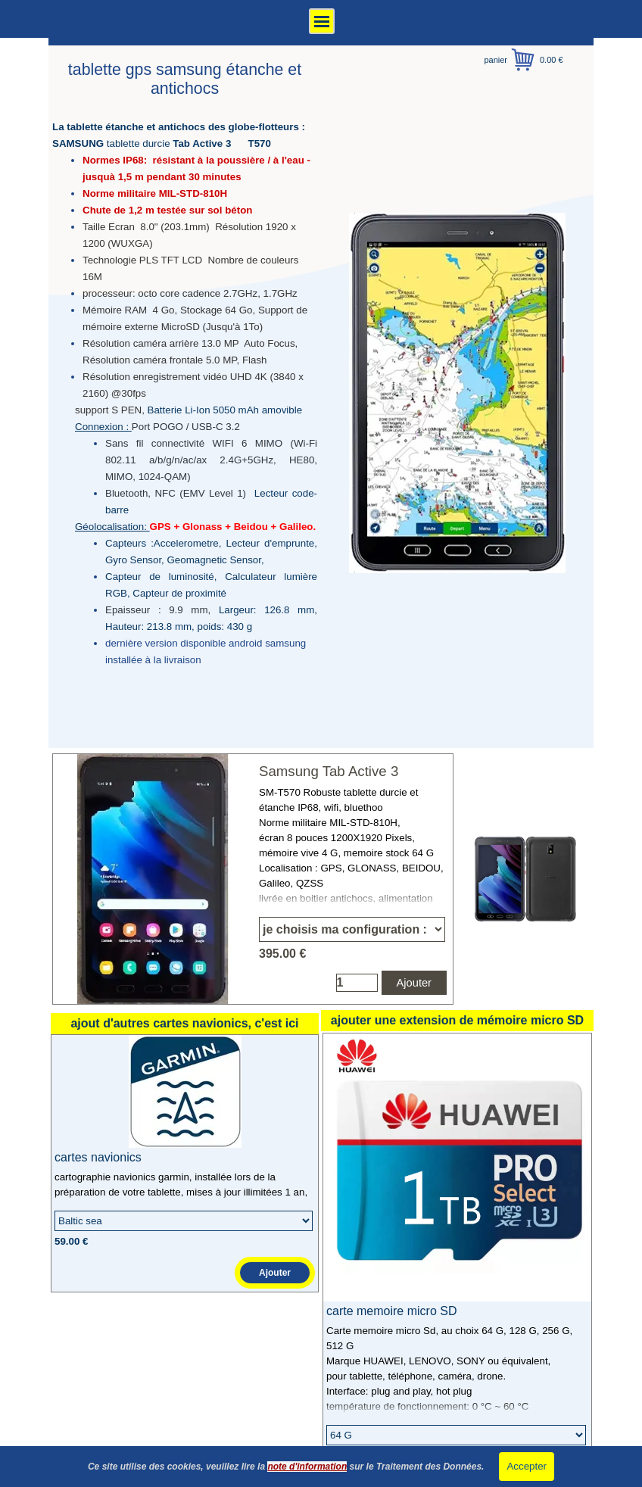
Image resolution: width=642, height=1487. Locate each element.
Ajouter (414, 983)
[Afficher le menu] (322, 21)
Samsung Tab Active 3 (328, 771)
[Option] (352, 929)
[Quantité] (357, 983)
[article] (252, 879)
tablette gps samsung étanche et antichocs (187, 79)
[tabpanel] (184, 393)
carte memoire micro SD (391, 1311)
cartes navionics (98, 1157)
